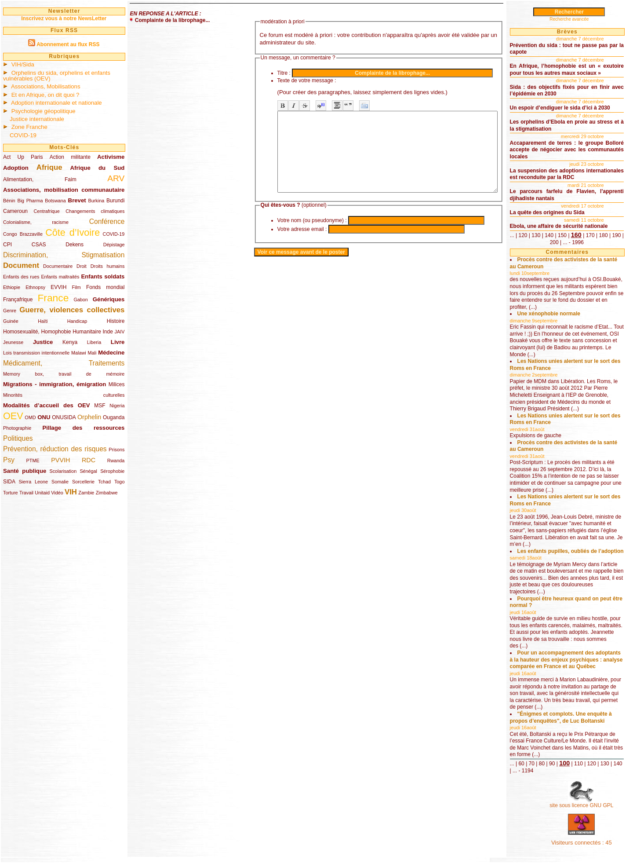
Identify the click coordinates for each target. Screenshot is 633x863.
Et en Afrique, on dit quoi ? (45, 94)
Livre (118, 342)
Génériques (109, 299)
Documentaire (58, 266)
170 (590, 235)
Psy (9, 460)
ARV (115, 178)
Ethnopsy (35, 287)
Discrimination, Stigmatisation (63, 255)
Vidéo (57, 492)
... (512, 235)
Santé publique (24, 471)
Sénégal (88, 471)
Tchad (104, 481)
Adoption (16, 168)
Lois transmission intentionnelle (36, 352)
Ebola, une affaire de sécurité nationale (559, 226)
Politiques (18, 438)
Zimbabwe (107, 492)
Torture (10, 492)
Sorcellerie (83, 481)
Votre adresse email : (276, 245)
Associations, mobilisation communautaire (63, 189)
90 (552, 764)
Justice (43, 342)
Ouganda (113, 417)
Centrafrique (46, 211)
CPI (7, 244)
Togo (119, 481)
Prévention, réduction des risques (55, 449)
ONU (43, 417)
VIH (71, 492)
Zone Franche (29, 127)
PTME (33, 460)
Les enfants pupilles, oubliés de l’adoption (570, 551)
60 (521, 764)
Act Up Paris (23, 157)
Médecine (111, 352)
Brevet (77, 200)
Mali (92, 352)
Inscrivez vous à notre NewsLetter (63, 18)
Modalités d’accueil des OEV (46, 405)
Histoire (116, 321)
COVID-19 (23, 135)
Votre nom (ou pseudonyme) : (285, 236)
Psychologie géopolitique (43, 111)
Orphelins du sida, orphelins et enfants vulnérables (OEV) (56, 75)
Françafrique (18, 299)
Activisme (110, 157)
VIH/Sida (22, 64)
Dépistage (114, 244)
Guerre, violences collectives (71, 310)
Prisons (116, 449)
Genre (9, 310)
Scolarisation (62, 471)
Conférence (107, 221)
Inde (108, 332)
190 (616, 235)
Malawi (78, 352)
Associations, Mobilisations (45, 86)
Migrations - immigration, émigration (54, 384)
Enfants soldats (103, 276)
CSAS (39, 244)
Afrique (49, 167)
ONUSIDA (64, 417)
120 (522, 235)
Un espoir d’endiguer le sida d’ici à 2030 (560, 108)
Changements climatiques (94, 211)
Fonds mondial (105, 287)
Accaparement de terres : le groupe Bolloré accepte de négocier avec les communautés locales (567, 150)
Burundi (115, 200)
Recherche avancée (569, 19)
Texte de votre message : (280, 80)
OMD (30, 417)
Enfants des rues (21, 276)
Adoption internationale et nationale (56, 102)
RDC (88, 460)
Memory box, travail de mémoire (63, 374)
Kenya (69, 342)
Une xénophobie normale (548, 314)
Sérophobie (112, 471)
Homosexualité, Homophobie (37, 332)
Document (21, 265)
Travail (26, 492)
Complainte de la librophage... (172, 20)
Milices (117, 384)
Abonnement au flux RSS (67, 44)
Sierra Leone (33, 481)
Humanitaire (87, 332)
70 (532, 764)
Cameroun (15, 211)
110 (578, 764)
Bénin (9, 200)
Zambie (86, 492)
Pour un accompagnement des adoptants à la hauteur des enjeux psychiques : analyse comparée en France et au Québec (566, 659)
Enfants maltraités (60, 276)
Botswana (55, 200)
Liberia (94, 342)
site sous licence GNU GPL (581, 805)
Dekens (74, 244)
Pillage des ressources (84, 427)
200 (554, 242)
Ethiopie (11, 287)
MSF (99, 405)
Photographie (17, 428)
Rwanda (116, 460)
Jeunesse (13, 342)
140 (549, 235)
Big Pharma (30, 200)
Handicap (77, 321)
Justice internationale (37, 119)
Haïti (42, 321)
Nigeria (116, 405)
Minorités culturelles (63, 395)
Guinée (10, 321)
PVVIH (60, 460)
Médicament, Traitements (63, 363)
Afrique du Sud (97, 168)
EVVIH (58, 287)
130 (535, 235)
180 (603, 235)
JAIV (120, 331)
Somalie (60, 481)
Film (76, 287)
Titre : (257, 73)
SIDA (9, 482)
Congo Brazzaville (23, 234)
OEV (13, 415)
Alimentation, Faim (39, 179)
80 (542, 764)
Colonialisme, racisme (36, 222)
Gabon (80, 299)
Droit (81, 266)
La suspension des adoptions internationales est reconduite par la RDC (567, 174)
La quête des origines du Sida (547, 212)
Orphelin (89, 417)
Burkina (96, 200)
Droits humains (108, 266)
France (53, 298)
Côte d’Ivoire (72, 232)
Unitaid (42, 492)
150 (562, 235)
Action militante (70, 157)
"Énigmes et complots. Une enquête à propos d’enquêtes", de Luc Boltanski (561, 717)
